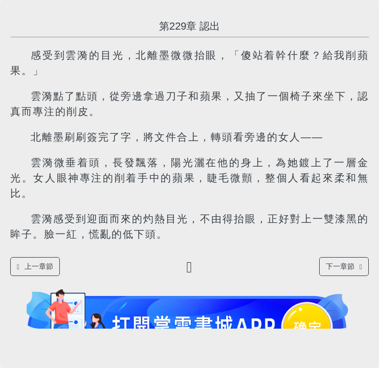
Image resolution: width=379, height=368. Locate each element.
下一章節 (344, 266)
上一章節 (35, 266)
